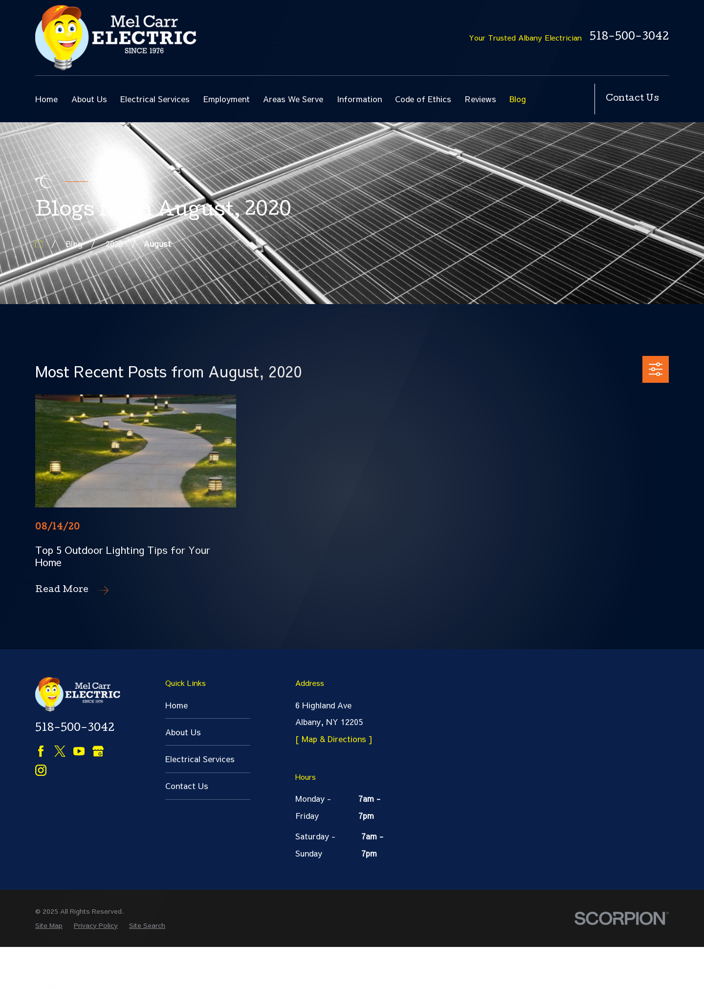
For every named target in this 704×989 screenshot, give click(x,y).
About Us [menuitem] (89, 98)
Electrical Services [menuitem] (155, 98)
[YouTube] (79, 751)
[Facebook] (40, 751)
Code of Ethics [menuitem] (423, 98)
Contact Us (632, 98)
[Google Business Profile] (98, 751)
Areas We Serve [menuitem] (293, 98)
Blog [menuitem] (517, 98)
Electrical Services (200, 758)
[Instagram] (40, 770)
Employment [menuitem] (226, 98)
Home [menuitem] (46, 98)
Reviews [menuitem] (480, 98)
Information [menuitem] (359, 98)
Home (176, 705)
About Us (183, 731)
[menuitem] (49, 968)
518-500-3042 (629, 38)
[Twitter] (60, 751)
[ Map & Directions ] (334, 738)
